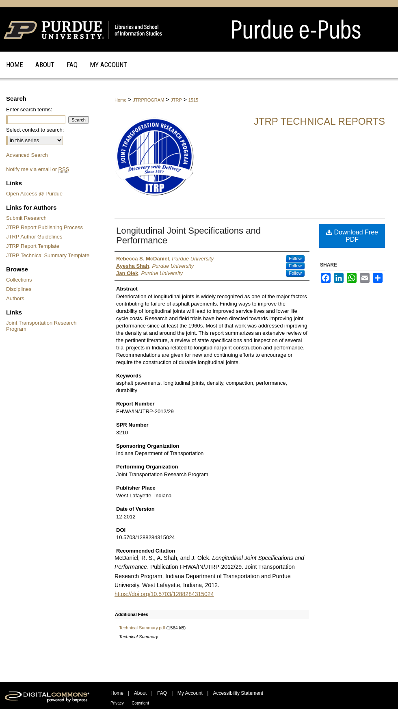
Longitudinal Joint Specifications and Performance (188, 235)
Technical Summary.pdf (142, 627)
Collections (19, 280)
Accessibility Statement (238, 693)
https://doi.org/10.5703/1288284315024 (164, 594)
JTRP (176, 100)
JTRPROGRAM (148, 100)
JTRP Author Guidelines (34, 237)
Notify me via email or (37, 169)
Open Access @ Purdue (34, 194)
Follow (295, 258)
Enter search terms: (29, 109)
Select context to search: (35, 130)
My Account (190, 693)
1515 (193, 100)
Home (120, 100)
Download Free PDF (352, 236)
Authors (15, 298)
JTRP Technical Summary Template (47, 255)
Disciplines (18, 289)
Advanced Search (27, 155)
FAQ (162, 693)
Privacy (117, 703)
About (140, 693)
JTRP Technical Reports (319, 121)
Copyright (140, 703)
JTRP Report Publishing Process (44, 227)
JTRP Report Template (32, 246)
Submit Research (26, 218)
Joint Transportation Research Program (41, 326)
